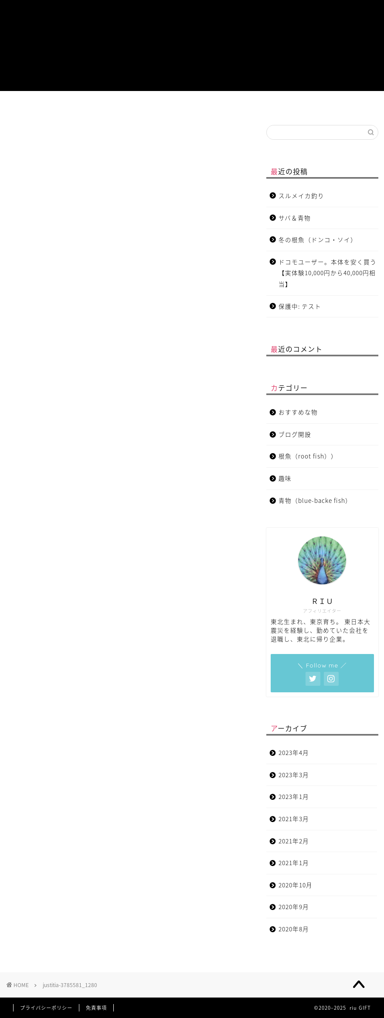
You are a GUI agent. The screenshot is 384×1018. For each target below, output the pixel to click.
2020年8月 (294, 928)
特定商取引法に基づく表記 (356, 105)
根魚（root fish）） (308, 456)
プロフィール (28, 105)
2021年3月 (294, 818)
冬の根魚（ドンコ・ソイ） (318, 239)
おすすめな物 (163, 105)
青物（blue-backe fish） (72, 105)
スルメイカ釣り (301, 195)
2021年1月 (294, 862)
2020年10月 (296, 884)
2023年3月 (294, 774)
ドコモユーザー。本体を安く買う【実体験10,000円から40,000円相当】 (328, 272)
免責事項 (96, 1007)
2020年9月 (294, 906)
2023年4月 (294, 752)
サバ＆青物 (295, 217)
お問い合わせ (278, 105)
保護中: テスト (300, 306)
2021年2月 (294, 840)
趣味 (201, 102)
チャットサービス (317, 105)
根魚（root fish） (120, 105)
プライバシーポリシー (46, 1007)
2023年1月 (294, 796)
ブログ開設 (240, 102)
